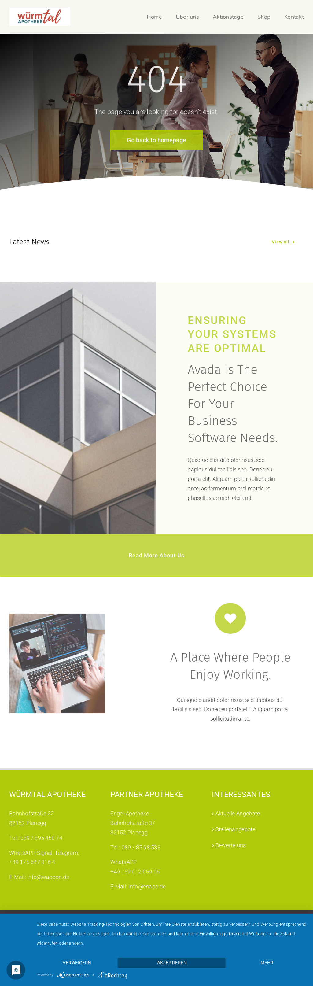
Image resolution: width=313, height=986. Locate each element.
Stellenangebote (235, 829)
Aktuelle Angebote (237, 813)
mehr (266, 963)
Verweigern (77, 963)
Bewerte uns (230, 845)
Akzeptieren (172, 963)
